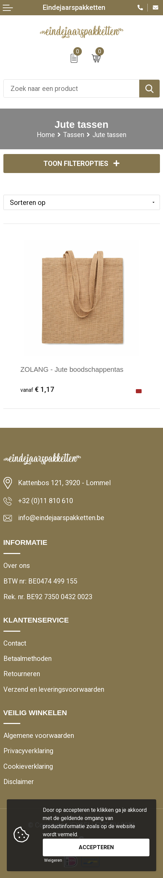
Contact (14, 643)
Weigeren (53, 860)
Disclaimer (18, 782)
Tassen (73, 135)
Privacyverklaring (28, 751)
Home (46, 135)
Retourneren (21, 674)
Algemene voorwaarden (38, 736)
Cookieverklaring (28, 766)
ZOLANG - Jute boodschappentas (72, 369)
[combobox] (71, 88)
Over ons (16, 566)
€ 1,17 (37, 389)
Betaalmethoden (27, 659)
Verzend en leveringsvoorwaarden (53, 689)
